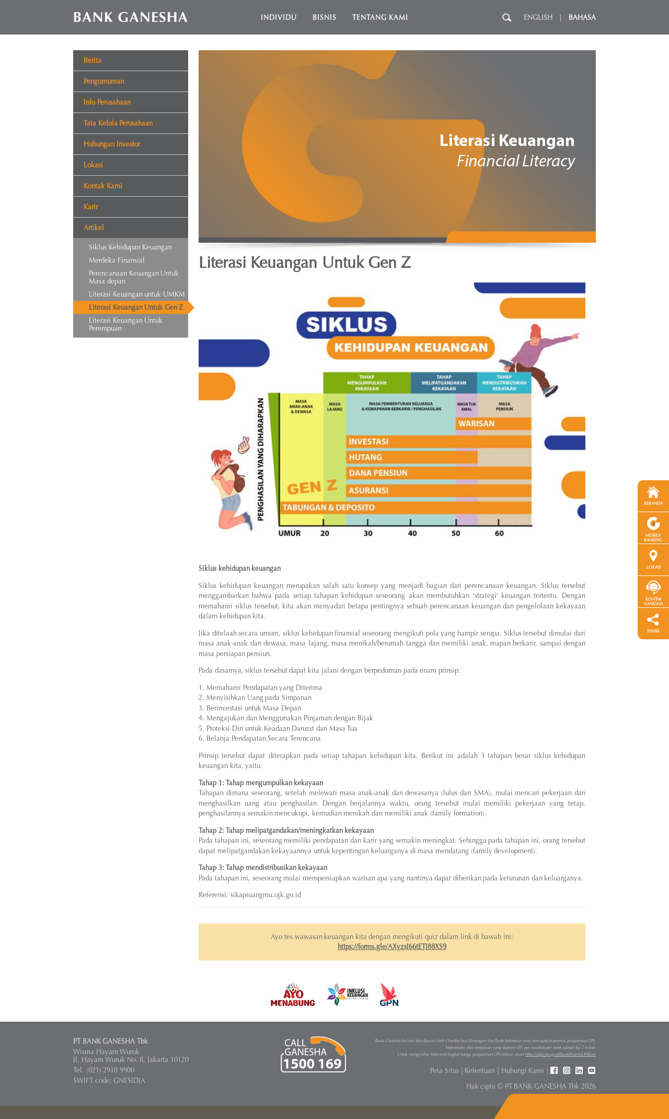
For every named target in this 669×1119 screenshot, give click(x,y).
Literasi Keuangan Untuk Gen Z (136, 307)
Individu (279, 17)
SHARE (653, 631)
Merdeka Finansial (117, 260)
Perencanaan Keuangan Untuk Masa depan (134, 277)
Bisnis (325, 17)
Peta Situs (444, 1071)
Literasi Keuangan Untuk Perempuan (126, 324)
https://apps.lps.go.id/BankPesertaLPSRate (560, 1054)
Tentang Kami (380, 17)
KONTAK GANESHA (653, 601)
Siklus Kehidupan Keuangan (130, 247)
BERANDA (653, 503)
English (538, 17)
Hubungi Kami (523, 1071)
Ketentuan (480, 1071)
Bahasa (582, 17)
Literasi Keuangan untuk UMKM (137, 294)
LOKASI (654, 567)
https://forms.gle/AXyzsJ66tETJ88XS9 (392, 947)
